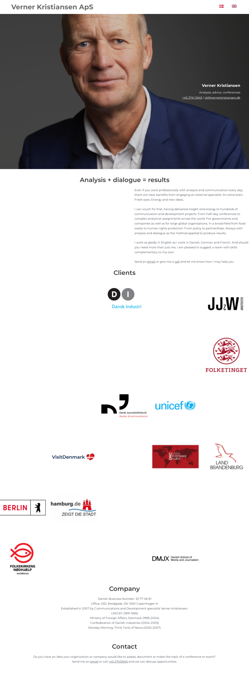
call (177, 261)
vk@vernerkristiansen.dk (222, 97)
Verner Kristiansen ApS (52, 7)
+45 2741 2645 (192, 97)
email (151, 261)
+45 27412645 (118, 661)
